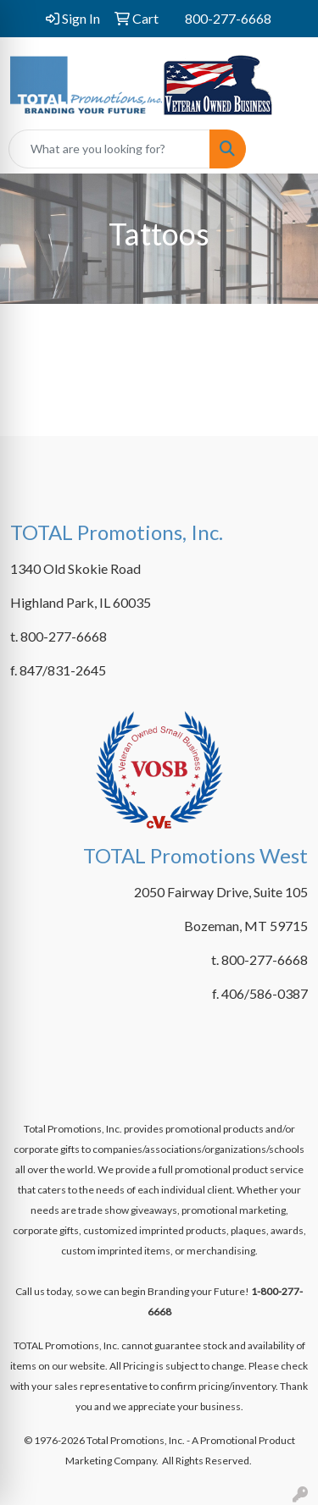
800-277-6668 (228, 18)
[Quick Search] (109, 149)
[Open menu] (284, 149)
